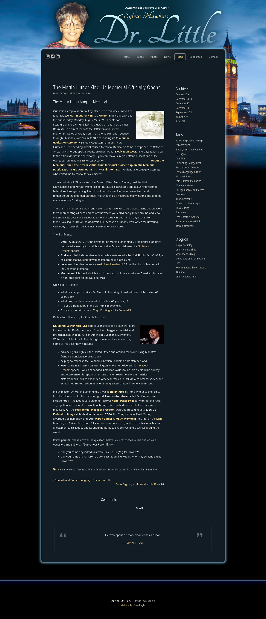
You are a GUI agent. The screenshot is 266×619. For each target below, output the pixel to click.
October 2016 (182, 94)
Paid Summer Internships (188, 181)
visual (98, 264)
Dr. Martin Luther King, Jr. (69, 325)
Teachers (81, 470)
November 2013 (184, 99)
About (154, 56)
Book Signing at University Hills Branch (140, 484)
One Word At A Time (186, 277)
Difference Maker (184, 186)
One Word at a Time (186, 250)
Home (126, 56)
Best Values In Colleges (188, 168)
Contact (213, 56)
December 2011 (183, 103)
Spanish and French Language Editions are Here (83, 480)
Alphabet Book (183, 177)
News (167, 56)
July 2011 (180, 121)
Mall (159, 418)
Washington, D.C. (110, 169)
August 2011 (182, 117)
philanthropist (118, 391)
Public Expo (60, 169)
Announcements (66, 470)
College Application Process (190, 190)
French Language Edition (188, 172)
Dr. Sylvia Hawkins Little (143, 601)
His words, (98, 423)
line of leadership (114, 264)
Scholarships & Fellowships (190, 141)
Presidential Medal (87, 409)
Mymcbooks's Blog (185, 254)
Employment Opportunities (189, 150)
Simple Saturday (184, 245)
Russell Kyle (139, 605)
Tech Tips (180, 159)
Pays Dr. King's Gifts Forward (111, 310)
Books (140, 56)
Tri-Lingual (181, 154)
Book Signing (182, 208)
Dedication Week (126, 151)
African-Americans (97, 470)
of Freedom (107, 409)
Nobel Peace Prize (123, 400)
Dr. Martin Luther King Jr (120, 470)
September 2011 (184, 112)
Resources (195, 56)
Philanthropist (153, 470)
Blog (180, 56)
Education (139, 470)
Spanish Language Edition (189, 222)
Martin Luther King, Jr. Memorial (90, 115)
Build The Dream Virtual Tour (85, 165)
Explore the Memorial (141, 165)
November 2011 (183, 108)
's (86, 325)
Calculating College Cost (188, 163)
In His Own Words (81, 169)
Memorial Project (116, 165)
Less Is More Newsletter (188, 217)
